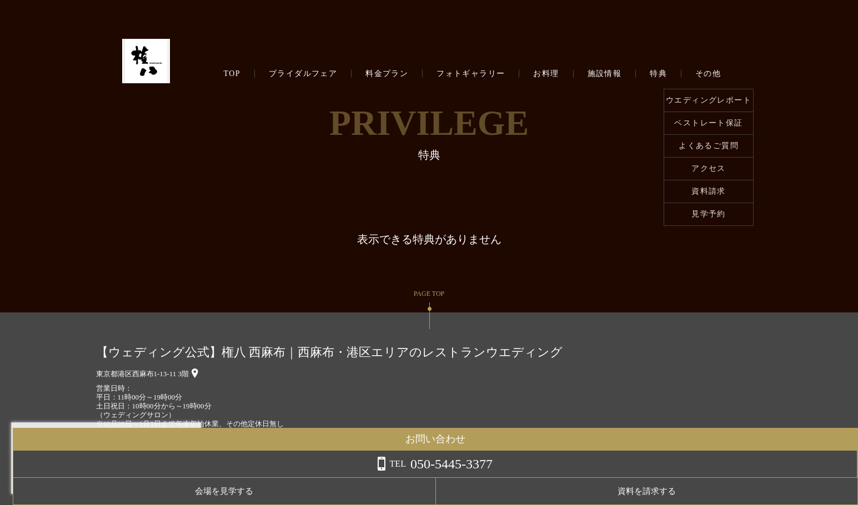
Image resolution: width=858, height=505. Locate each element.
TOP (232, 74)
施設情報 (605, 74)
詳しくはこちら (112, 477)
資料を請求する (813, 491)
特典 (658, 74)
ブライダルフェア (303, 74)
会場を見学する (725, 491)
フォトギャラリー (470, 74)
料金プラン (386, 74)
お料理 (546, 74)
